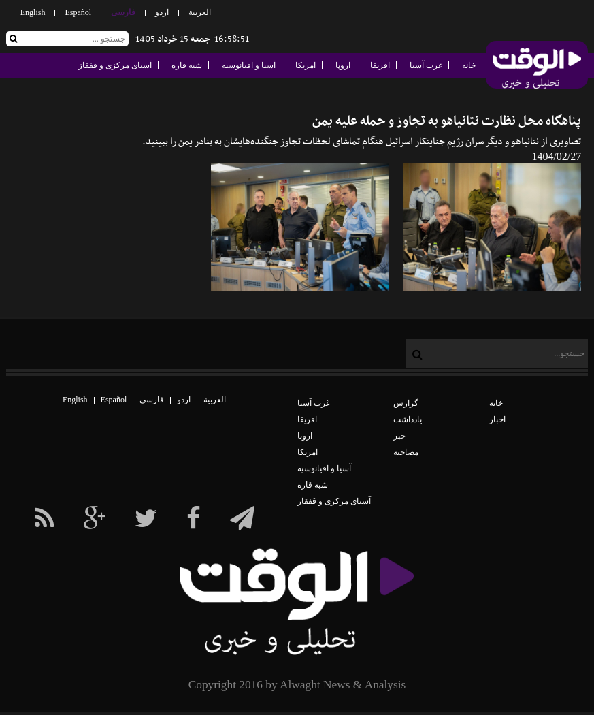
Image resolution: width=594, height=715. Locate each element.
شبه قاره (186, 65)
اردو (162, 12)
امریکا (305, 65)
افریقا (380, 65)
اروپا (342, 65)
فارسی (123, 12)
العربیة (199, 12)
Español (78, 12)
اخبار (497, 419)
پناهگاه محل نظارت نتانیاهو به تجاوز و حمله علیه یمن (446, 121)
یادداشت (407, 419)
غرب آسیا (426, 65)
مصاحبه (405, 452)
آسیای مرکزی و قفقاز (115, 65)
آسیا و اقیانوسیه (249, 65)
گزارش (405, 403)
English (33, 12)
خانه (469, 65)
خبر (399, 436)
